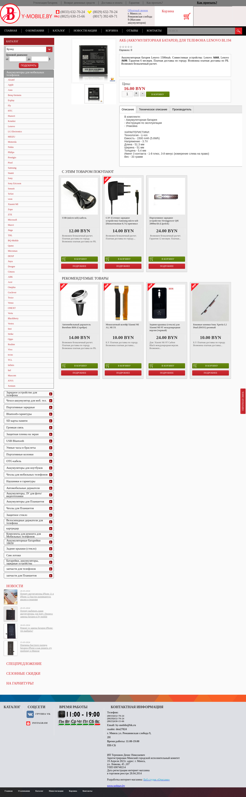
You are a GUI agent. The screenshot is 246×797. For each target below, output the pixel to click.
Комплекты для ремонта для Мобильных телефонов (23, 535)
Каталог (59, 30)
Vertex (11, 323)
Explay (11, 100)
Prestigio (12, 157)
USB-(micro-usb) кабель (74, 218)
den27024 (121, 729)
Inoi (10, 328)
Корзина (112, 30)
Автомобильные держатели (23, 488)
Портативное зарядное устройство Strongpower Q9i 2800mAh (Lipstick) (164, 221)
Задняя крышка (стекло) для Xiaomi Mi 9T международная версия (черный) (165, 327)
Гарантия (134, 2)
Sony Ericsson (14, 183)
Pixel (10, 162)
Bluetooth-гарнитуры (19, 414)
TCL (10, 360)
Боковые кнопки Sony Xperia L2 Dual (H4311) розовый (210, 326)
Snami (11, 173)
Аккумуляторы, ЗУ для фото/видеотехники (24, 495)
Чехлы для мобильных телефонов (27, 474)
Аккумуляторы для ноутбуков (24, 467)
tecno (10, 354)
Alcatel (11, 79)
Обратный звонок (138, 10)
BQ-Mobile (13, 240)
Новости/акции (85, 30)
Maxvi (11, 225)
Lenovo (11, 126)
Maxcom (12, 375)
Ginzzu (11, 271)
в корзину (157, 94)
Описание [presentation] (128, 109)
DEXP (11, 256)
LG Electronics (15, 131)
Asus (10, 90)
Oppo (10, 339)
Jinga (10, 230)
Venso (10, 302)
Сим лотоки (13, 555)
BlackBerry (13, 318)
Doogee (11, 266)
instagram (39, 722)
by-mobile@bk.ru (126, 725)
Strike (10, 334)
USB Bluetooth (15, 440)
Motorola (12, 142)
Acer (10, 282)
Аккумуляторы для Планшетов (25, 501)
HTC (10, 110)
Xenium (11, 386)
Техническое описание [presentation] (153, 109)
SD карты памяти (16, 420)
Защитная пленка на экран (22, 434)
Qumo (11, 245)
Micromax (12, 251)
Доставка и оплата (111, 2)
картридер (12, 528)
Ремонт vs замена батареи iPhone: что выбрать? (36, 629)
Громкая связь (15, 427)
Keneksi (11, 121)
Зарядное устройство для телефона (21, 394)
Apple (10, 84)
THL (10, 235)
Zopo (10, 209)
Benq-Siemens (14, 95)
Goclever (12, 292)
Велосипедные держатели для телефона (24, 522)
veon (10, 199)
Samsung (12, 168)
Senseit (11, 188)
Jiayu (10, 261)
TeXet (10, 193)
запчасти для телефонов (21, 568)
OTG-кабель (13, 461)
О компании (35, 30)
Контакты (154, 30)
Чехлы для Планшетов (20, 508)
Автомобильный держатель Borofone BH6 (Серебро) (76, 326)
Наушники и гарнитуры (20, 481)
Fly (9, 105)
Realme (11, 344)
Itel (9, 370)
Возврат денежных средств (79, 2)
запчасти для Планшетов (21, 575)
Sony (10, 178)
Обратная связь (242, 401)
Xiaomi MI (13, 204)
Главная (10, 30)
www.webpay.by (116, 785)
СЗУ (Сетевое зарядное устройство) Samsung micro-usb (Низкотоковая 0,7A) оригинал (122, 221)
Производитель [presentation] (181, 109)
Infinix (11, 365)
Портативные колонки (19, 454)
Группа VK (42, 713)
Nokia (10, 147)
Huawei (11, 116)
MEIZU (11, 136)
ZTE (10, 214)
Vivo (10, 349)
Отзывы (132, 30)
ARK (10, 277)
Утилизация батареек (45, 2)
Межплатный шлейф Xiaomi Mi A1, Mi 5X (122, 326)
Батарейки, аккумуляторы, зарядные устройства (22, 562)
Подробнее (79, 266)
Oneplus (12, 287)
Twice (10, 297)
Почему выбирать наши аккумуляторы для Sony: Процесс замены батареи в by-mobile (36, 614)
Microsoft (12, 219)
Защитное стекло (16, 514)
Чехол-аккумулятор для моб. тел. (26, 400)
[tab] (128, 109)
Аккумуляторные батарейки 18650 (23, 542)
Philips (11, 152)
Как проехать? (155, 2)
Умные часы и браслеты (21, 447)
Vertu (10, 313)
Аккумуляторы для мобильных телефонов (25, 74)
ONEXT (12, 308)
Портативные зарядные (20, 407)
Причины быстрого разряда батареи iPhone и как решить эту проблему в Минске (36, 648)
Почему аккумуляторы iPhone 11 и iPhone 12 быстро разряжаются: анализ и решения (37, 596)
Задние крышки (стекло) (21, 548)
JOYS (10, 380)
